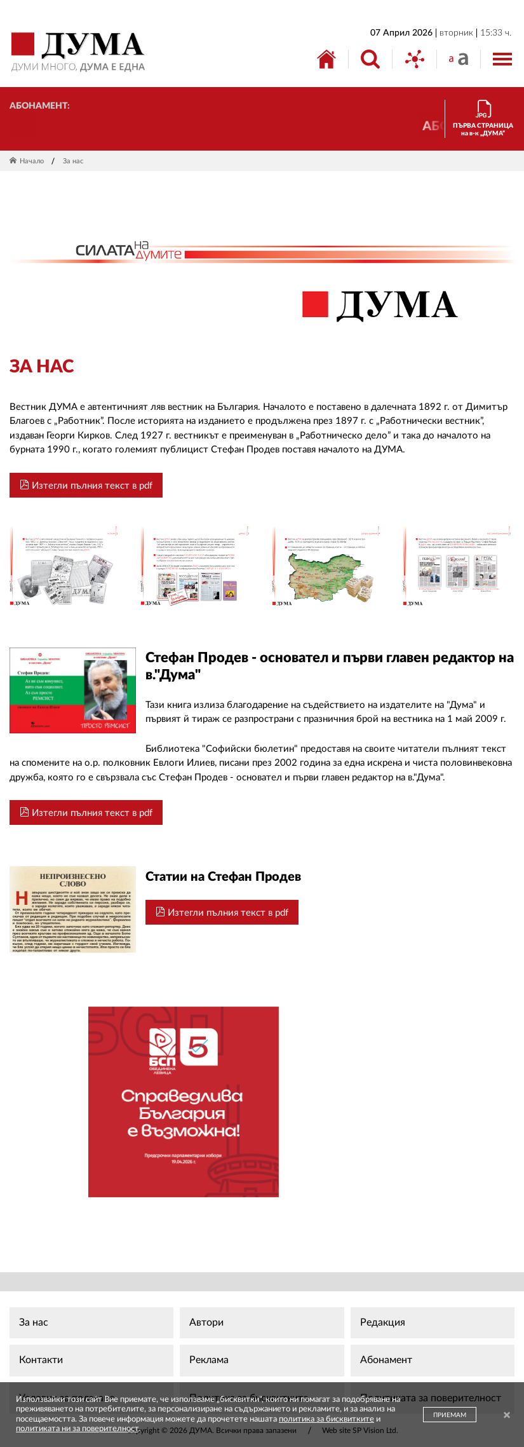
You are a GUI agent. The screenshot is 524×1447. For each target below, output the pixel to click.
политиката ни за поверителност (77, 1429)
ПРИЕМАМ (449, 1415)
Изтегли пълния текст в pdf (86, 485)
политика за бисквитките (326, 1419)
